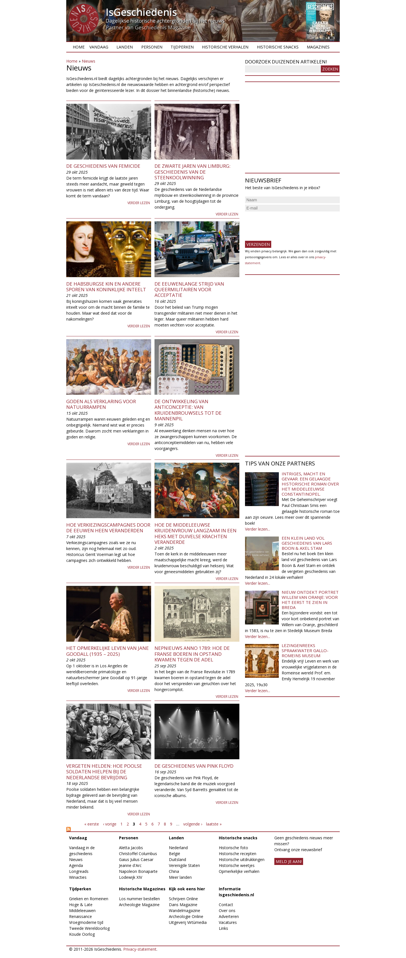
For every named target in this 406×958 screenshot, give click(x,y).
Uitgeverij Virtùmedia (188, 922)
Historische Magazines (142, 888)
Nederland (178, 847)
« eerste (91, 824)
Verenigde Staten (184, 865)
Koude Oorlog (82, 934)
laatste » (214, 824)
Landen (124, 47)
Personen (151, 47)
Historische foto (233, 847)
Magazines (318, 47)
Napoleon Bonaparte (138, 871)
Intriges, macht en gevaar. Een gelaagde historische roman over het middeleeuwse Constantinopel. (310, 484)
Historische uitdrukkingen (241, 859)
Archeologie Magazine (139, 904)
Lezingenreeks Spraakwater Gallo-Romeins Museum (305, 650)
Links (223, 928)
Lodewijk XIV (130, 877)
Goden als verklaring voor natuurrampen (101, 404)
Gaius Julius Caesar (136, 859)
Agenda (76, 865)
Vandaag (98, 47)
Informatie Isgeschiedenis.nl (236, 891)
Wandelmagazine (184, 910)
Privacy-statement (139, 949)
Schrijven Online (183, 898)
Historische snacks (278, 47)
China (174, 871)
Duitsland (177, 859)
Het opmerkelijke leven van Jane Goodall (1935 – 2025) (107, 651)
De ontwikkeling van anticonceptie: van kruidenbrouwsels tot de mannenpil (188, 410)
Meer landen (180, 877)
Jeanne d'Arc (130, 865)
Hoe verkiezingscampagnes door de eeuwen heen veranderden (108, 528)
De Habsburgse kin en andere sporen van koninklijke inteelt (106, 287)
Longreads (79, 871)
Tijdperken (182, 47)
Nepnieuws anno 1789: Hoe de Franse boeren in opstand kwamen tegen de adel (192, 654)
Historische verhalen (225, 47)
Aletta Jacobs (131, 847)
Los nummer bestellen (139, 898)
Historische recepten (237, 853)
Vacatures (228, 922)
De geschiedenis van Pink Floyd (194, 766)
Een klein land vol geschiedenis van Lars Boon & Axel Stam (307, 543)
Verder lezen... (257, 529)
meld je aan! (289, 861)
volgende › (192, 824)
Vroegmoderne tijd (86, 922)
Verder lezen (138, 202)
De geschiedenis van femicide (103, 166)
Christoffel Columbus (138, 853)
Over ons (227, 910)
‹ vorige (109, 824)
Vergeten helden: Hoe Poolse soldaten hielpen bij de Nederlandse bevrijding (104, 772)
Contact (226, 904)
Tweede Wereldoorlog (89, 928)
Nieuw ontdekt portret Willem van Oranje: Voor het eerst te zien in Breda (310, 599)
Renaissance (80, 916)
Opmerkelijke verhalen (239, 871)
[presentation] (288, 224)
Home (79, 47)
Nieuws (88, 61)
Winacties (78, 877)
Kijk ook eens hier (187, 888)
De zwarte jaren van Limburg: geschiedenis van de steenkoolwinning (192, 172)
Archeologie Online (186, 916)
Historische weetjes (237, 865)
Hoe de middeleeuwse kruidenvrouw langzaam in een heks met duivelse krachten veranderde (196, 533)
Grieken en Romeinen (88, 898)
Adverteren (229, 916)
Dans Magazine (183, 904)
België (174, 853)
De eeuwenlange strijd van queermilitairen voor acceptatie (189, 290)
